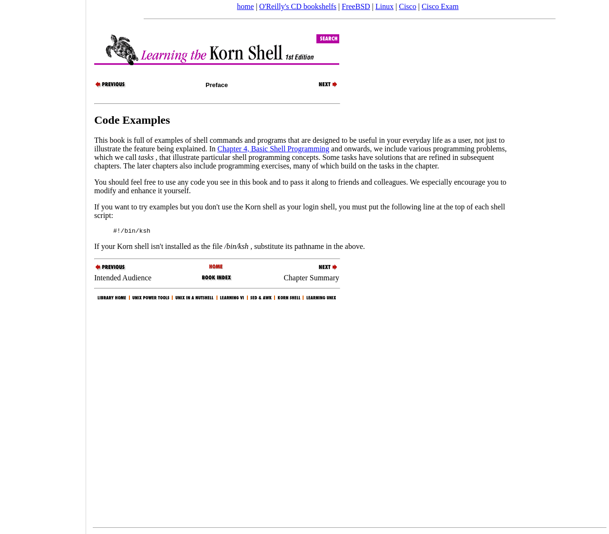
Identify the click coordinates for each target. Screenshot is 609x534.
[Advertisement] (43, 263)
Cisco (407, 6)
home (245, 6)
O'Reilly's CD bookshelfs (297, 6)
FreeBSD (356, 6)
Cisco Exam (440, 6)
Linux (384, 6)
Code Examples (132, 120)
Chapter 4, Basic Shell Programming (273, 149)
